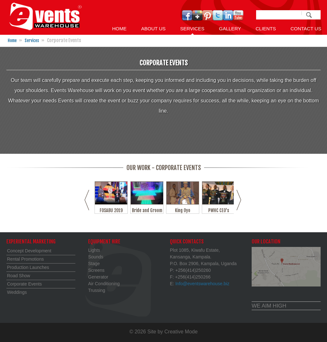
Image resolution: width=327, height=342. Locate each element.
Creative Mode (181, 331)
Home (119, 28)
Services (192, 28)
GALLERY (230, 28)
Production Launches (28, 267)
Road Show (18, 275)
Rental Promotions (25, 259)
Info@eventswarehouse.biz (202, 283)
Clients (265, 28)
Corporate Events (24, 283)
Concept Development (29, 250)
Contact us (306, 28)
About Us (153, 28)
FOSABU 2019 (111, 210)
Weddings (17, 292)
